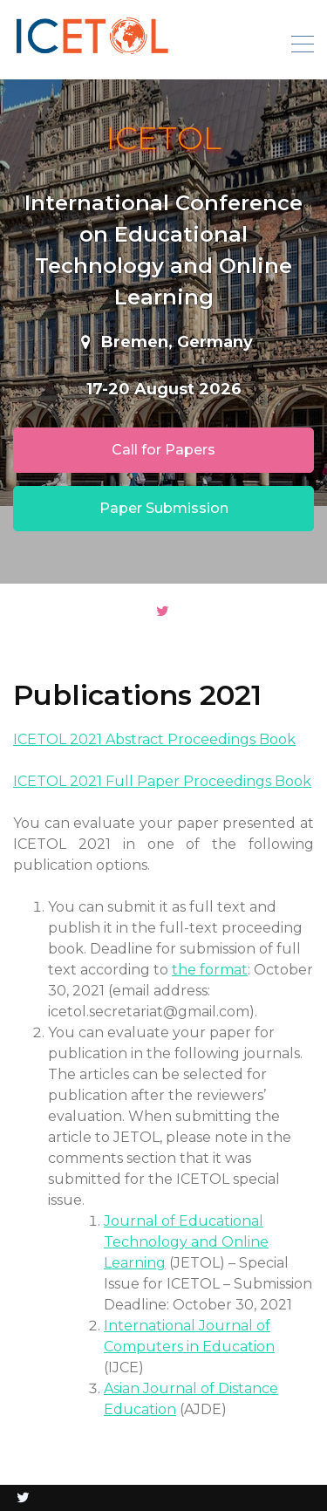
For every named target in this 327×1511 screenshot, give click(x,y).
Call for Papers (163, 449)
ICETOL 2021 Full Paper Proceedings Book (162, 781)
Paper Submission (163, 508)
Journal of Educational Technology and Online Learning (186, 1242)
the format (210, 969)
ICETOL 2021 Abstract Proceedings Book (154, 739)
